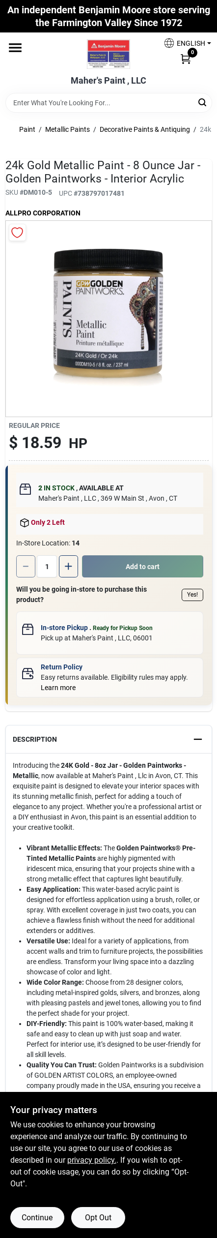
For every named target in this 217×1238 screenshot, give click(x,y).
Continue (37, 1217)
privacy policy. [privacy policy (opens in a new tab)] (91, 1160)
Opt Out (98, 1217)
